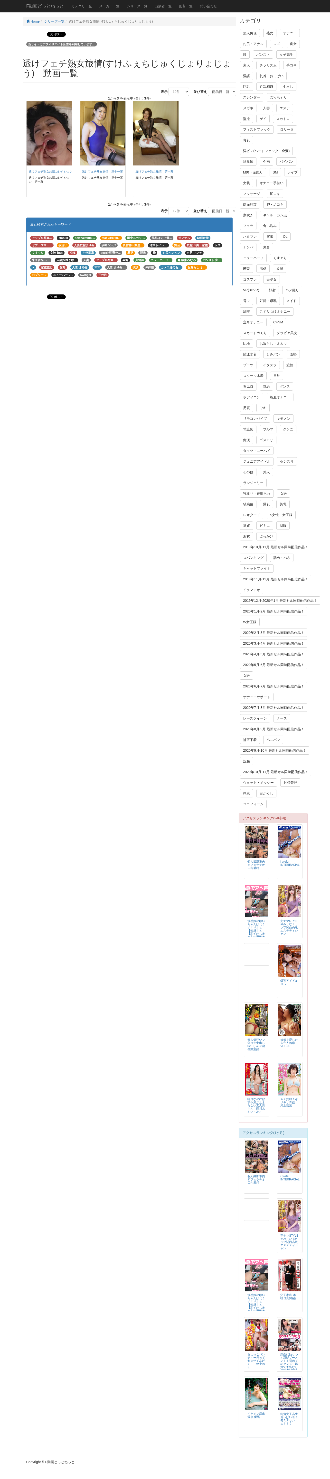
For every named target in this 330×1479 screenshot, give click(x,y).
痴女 (293, 44)
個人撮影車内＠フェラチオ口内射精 (256, 865)
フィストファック (256, 129)
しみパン (273, 354)
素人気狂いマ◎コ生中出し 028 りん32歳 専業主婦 (256, 1044)
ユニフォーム (253, 804)
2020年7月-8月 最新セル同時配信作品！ (273, 708)
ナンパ (248, 247)
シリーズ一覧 (137, 6)
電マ (246, 301)
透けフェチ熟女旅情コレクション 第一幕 (56, 171)
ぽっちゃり (278, 97)
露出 (269, 236)
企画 (266, 162)
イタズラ (270, 365)
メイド (291, 301)
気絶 (266, 386)
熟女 (269, 33)
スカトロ (283, 119)
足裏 (246, 408)
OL (285, 236)
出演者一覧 (163, 6)
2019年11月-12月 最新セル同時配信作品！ (275, 579)
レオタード (251, 515)
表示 (162, 92)
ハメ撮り (292, 290)
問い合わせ (208, 6)
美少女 (271, 279)
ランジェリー (253, 483)
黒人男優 (250, 33)
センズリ (287, 461)
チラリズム (268, 65)
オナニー (290, 33)
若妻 (246, 269)
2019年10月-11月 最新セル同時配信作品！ (275, 547)
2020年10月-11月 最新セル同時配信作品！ (275, 772)
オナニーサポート (256, 697)
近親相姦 (266, 87)
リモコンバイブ (255, 418)
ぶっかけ (266, 536)
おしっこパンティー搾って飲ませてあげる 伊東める (256, 1361)
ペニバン (273, 740)
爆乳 (266, 504)
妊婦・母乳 (268, 301)
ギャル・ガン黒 (275, 215)
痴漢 (246, 440)
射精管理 (290, 783)
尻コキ (275, 194)
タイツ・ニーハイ (256, 451)
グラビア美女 (287, 333)
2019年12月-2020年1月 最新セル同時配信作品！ (280, 601)
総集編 (248, 162)
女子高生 (286, 54)
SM (275, 172)
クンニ (288, 429)
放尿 (279, 269)
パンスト (263, 54)
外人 (266, 472)
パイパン (286, 162)
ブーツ (248, 365)
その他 (248, 472)
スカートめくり (255, 333)
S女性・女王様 (281, 515)
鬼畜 (266, 247)
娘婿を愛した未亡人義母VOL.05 (289, 1043)
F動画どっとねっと (45, 6)
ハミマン (250, 236)
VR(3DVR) (251, 290)
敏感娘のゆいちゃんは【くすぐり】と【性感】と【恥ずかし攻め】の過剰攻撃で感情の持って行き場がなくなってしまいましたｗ (256, 935)
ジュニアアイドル (256, 461)
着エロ (248, 386)
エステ (285, 108)
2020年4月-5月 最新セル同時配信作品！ (273, 654)
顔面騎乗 (250, 204)
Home (33, 21)
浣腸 (246, 761)
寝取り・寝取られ (256, 493)
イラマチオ (251, 590)
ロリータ (287, 129)
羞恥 (293, 354)
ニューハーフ (253, 258)
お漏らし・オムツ (273, 344)
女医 (283, 493)
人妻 (266, 108)
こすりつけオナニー (275, 311)
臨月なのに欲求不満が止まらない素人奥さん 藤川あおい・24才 (256, 1105)
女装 (246, 183)
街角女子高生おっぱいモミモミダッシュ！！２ (289, 1418)
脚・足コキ (274, 204)
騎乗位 (248, 504)
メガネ (248, 108)
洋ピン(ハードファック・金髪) (266, 151)
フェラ (248, 226)
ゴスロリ (266, 440)
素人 (246, 65)
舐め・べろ (281, 558)
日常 (276, 376)
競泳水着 (250, 354)
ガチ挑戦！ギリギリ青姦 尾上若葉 (289, 1102)
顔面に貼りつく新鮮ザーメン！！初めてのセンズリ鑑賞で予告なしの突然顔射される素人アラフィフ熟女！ (289, 1366)
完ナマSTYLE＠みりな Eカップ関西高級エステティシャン (289, 927)
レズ (276, 44)
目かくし (266, 793)
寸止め (248, 429)
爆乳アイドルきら (289, 982)
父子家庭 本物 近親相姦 (288, 1296)
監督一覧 (186, 6)
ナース (282, 718)
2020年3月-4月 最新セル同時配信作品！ (273, 643)
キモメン (283, 418)
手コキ (291, 65)
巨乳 (246, 87)
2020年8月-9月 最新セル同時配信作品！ (273, 729)
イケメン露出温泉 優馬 (256, 1415)
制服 (283, 526)
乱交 (246, 311)
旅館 (289, 365)
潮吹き (248, 215)
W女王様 (249, 622)
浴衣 (246, 536)
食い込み (270, 226)
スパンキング (253, 558)
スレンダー (251, 97)
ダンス (285, 386)
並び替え (198, 92)
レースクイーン (255, 718)
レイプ (292, 172)
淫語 (246, 76)
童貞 (246, 526)
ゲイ (263, 119)
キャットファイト (256, 568)
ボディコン (251, 397)
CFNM (278, 322)
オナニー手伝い (271, 183)
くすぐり (280, 258)
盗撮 (246, 119)
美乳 (283, 504)
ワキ (263, 408)
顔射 (272, 290)
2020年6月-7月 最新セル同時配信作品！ (273, 686)
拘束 (246, 793)
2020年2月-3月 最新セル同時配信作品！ (273, 633)
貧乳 (246, 140)
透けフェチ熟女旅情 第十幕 (154, 171)
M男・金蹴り (253, 172)
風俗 (263, 269)
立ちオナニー (253, 322)
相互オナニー (280, 397)
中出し (288, 87)
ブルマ (268, 429)
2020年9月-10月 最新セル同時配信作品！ (274, 750)
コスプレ (250, 279)
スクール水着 (253, 376)
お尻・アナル (253, 44)
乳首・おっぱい (271, 76)
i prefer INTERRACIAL (290, 863)
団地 (246, 344)
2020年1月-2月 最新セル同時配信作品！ (273, 611)
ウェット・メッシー (258, 783)
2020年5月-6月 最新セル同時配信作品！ (273, 665)
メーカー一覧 (109, 6)
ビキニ (265, 526)
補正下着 (250, 740)
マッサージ (251, 194)
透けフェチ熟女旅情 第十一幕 (102, 171)
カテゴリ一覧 (81, 6)
